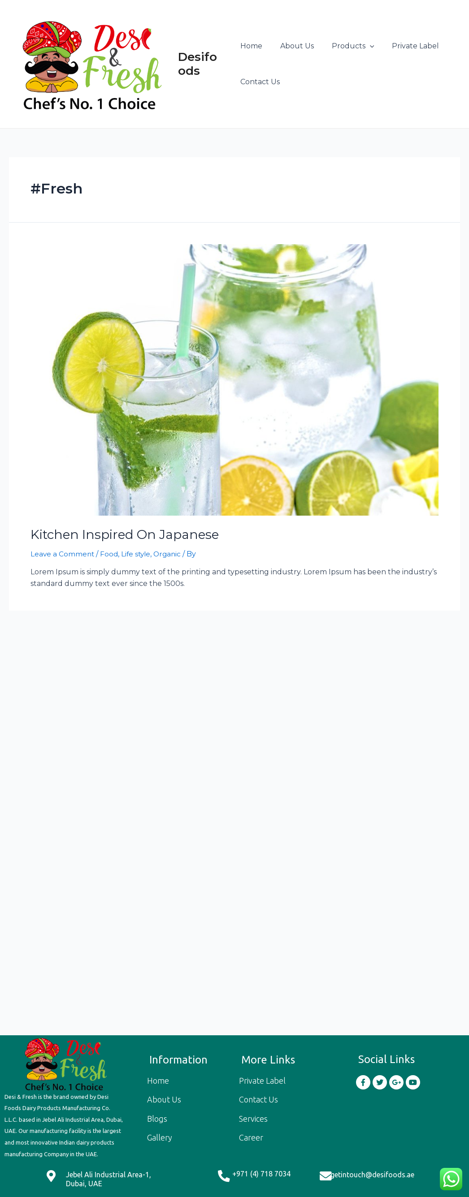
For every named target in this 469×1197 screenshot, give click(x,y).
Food (110, 553)
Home (251, 46)
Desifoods (199, 64)
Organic (171, 553)
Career (251, 1137)
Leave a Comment (63, 553)
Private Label (404, 46)
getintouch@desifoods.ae (372, 1175)
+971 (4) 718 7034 (261, 1174)
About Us (293, 46)
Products (346, 47)
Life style (138, 553)
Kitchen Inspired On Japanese (117, 535)
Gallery (159, 1137)
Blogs (157, 1118)
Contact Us (260, 82)
